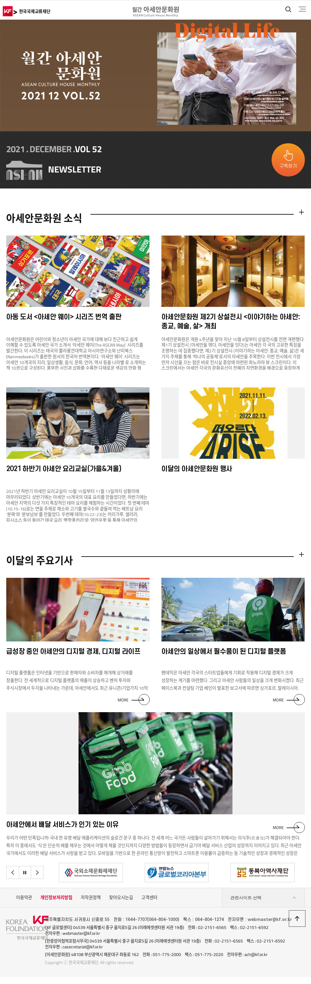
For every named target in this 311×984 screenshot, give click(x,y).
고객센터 (149, 899)
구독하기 (288, 166)
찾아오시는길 (121, 899)
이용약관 (24, 899)
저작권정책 (91, 899)
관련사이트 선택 (263, 900)
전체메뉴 (301, 9)
